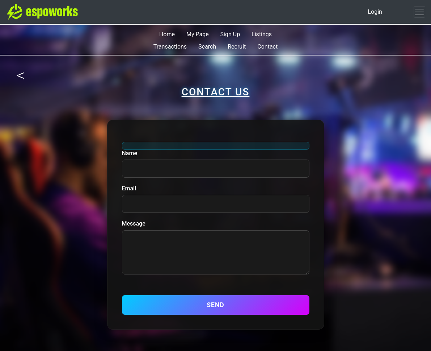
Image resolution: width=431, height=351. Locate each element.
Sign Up (230, 34)
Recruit (237, 46)
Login (375, 11)
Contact (267, 46)
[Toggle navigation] (419, 12)
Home (167, 34)
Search (207, 46)
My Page (197, 34)
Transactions (170, 46)
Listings (262, 34)
